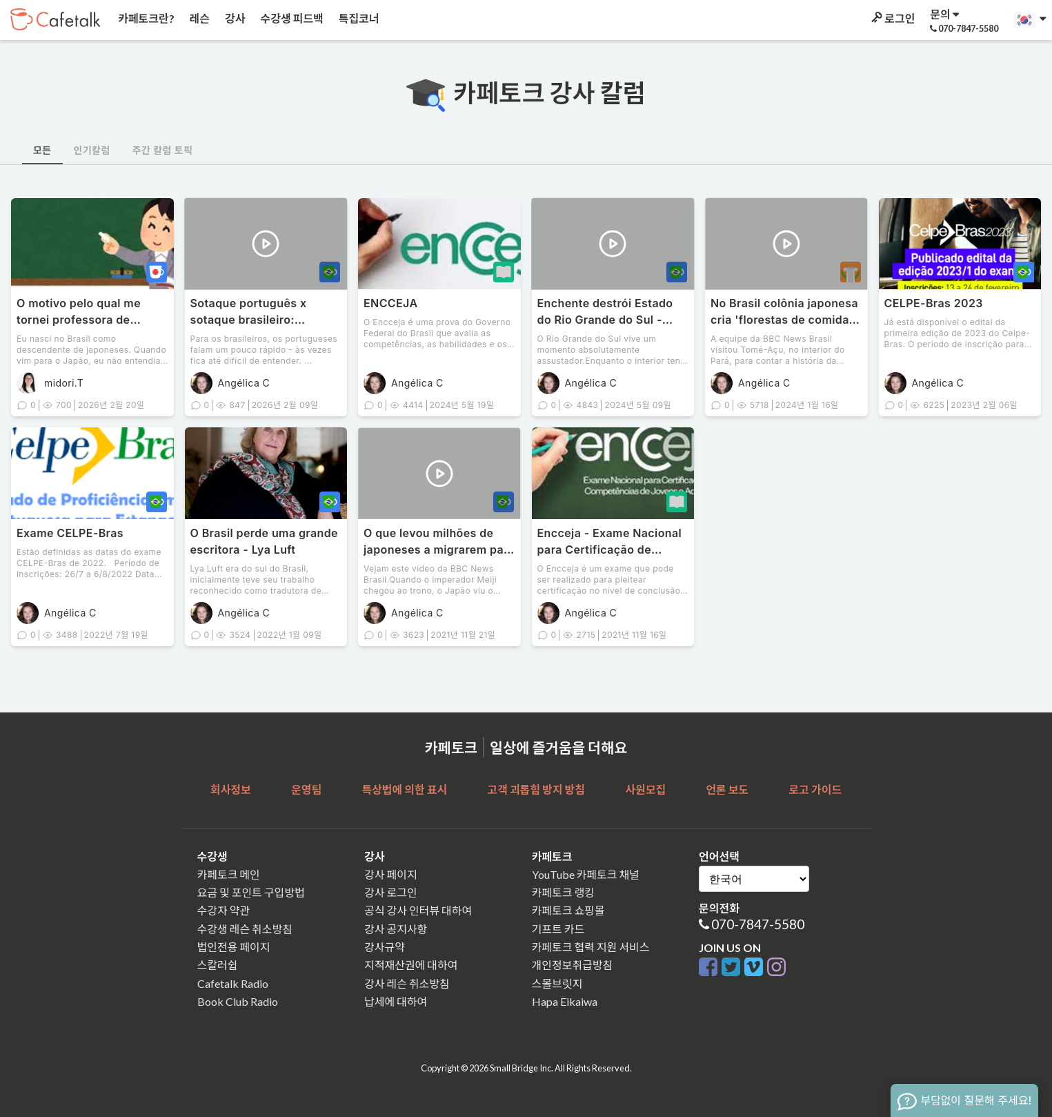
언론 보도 (727, 789)
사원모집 (645, 789)
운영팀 (306, 789)
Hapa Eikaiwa (564, 1001)
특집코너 (358, 18)
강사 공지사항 (395, 928)
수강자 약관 (223, 910)
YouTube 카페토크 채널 (585, 874)
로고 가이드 (815, 789)
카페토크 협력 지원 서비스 (591, 946)
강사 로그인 (390, 892)
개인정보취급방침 (572, 964)
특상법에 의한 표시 (404, 789)
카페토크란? (145, 18)
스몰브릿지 (557, 983)
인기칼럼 (92, 150)
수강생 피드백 (291, 18)
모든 (42, 150)
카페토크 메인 (228, 874)
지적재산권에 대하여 (410, 964)
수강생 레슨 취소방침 (244, 928)
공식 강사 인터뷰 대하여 (418, 910)
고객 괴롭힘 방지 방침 (535, 789)
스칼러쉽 (217, 964)
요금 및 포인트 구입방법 (251, 892)
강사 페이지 (390, 874)
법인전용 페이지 (233, 946)
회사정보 (230, 789)
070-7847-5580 (757, 924)
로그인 (892, 18)
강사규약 (384, 946)
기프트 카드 (558, 928)
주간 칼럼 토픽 (162, 150)
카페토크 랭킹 (563, 892)
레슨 (199, 18)
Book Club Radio (237, 1001)
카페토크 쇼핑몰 (568, 910)
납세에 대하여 (395, 1001)
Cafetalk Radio (232, 983)
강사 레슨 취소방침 (407, 983)
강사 (234, 18)
